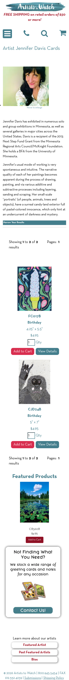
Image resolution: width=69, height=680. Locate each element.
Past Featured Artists (34, 652)
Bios (34, 659)
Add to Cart (22, 351)
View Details (47, 351)
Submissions (32, 678)
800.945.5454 (47, 673)
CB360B (34, 529)
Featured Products (34, 476)
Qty (38, 342)
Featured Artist (34, 645)
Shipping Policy (53, 678)
